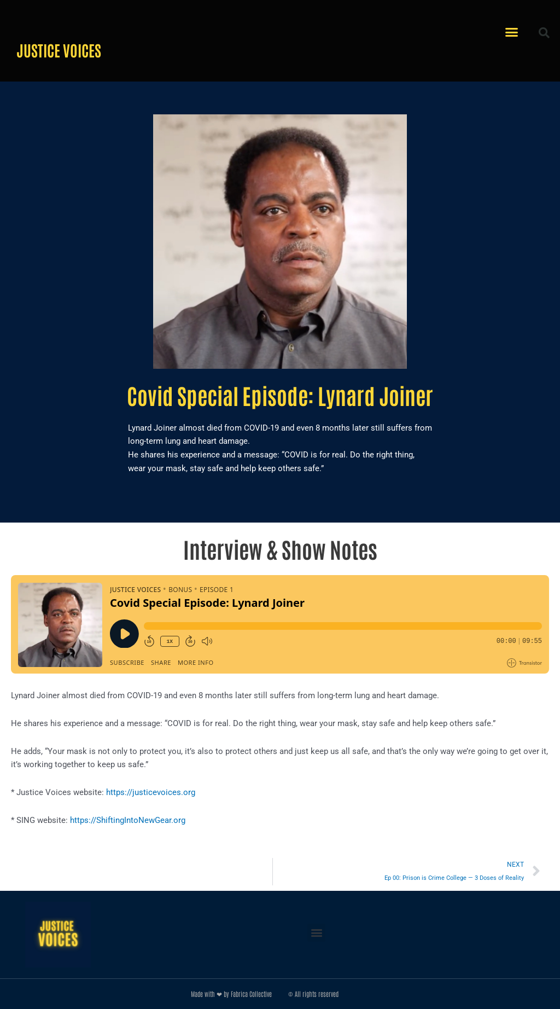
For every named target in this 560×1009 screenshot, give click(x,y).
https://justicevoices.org (150, 792)
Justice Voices (58, 50)
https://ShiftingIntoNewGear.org (127, 820)
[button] (511, 32)
